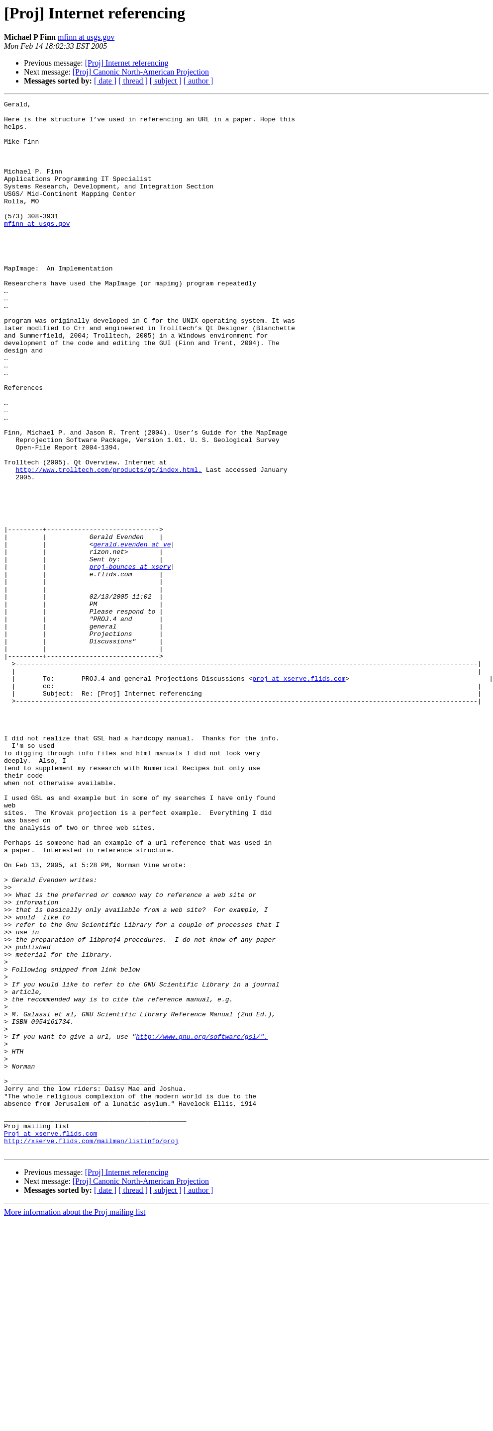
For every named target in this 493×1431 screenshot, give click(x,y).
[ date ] (105, 81)
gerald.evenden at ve (132, 633)
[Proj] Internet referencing (127, 63)
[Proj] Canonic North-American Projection (141, 72)
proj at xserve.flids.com (298, 794)
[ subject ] (166, 81)
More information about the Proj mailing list (74, 1422)
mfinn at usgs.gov (86, 37)
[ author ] (198, 81)
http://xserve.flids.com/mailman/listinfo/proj (91, 1349)
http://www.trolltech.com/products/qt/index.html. (108, 543)
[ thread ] (133, 81)
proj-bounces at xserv (130, 660)
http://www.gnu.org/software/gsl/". (202, 1224)
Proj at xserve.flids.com (50, 1340)
